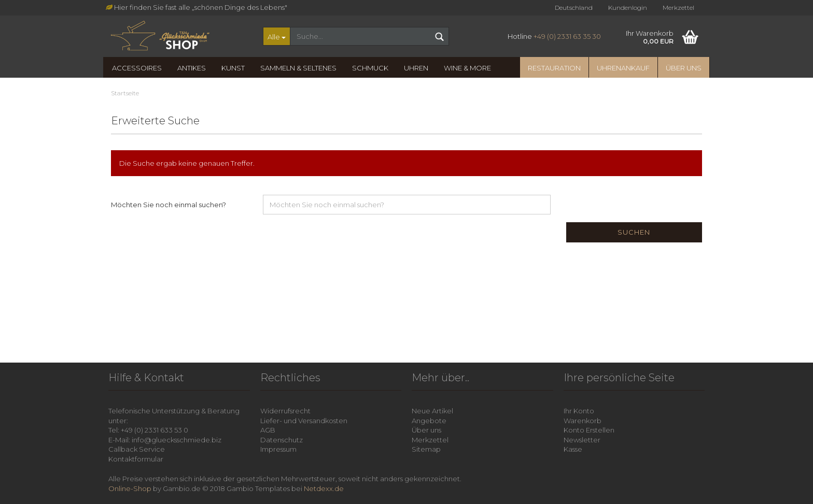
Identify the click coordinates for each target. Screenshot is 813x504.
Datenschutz (281, 440)
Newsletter (582, 440)
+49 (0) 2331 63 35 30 (567, 36)
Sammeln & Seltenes (298, 68)
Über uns (684, 68)
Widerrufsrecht (285, 411)
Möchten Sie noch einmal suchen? (168, 204)
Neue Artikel (432, 411)
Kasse (573, 449)
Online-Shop (129, 488)
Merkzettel (678, 7)
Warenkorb (582, 420)
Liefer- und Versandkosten (303, 420)
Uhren (416, 68)
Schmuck (370, 68)
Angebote (429, 420)
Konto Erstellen (589, 430)
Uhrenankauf (623, 68)
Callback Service (136, 449)
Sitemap (426, 449)
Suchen (634, 232)
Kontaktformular (135, 459)
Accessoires (137, 68)
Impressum (278, 449)
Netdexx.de (324, 488)
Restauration (554, 68)
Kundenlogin (627, 7)
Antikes (191, 68)
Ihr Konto (579, 411)
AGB (267, 430)
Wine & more (467, 68)
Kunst (233, 68)
